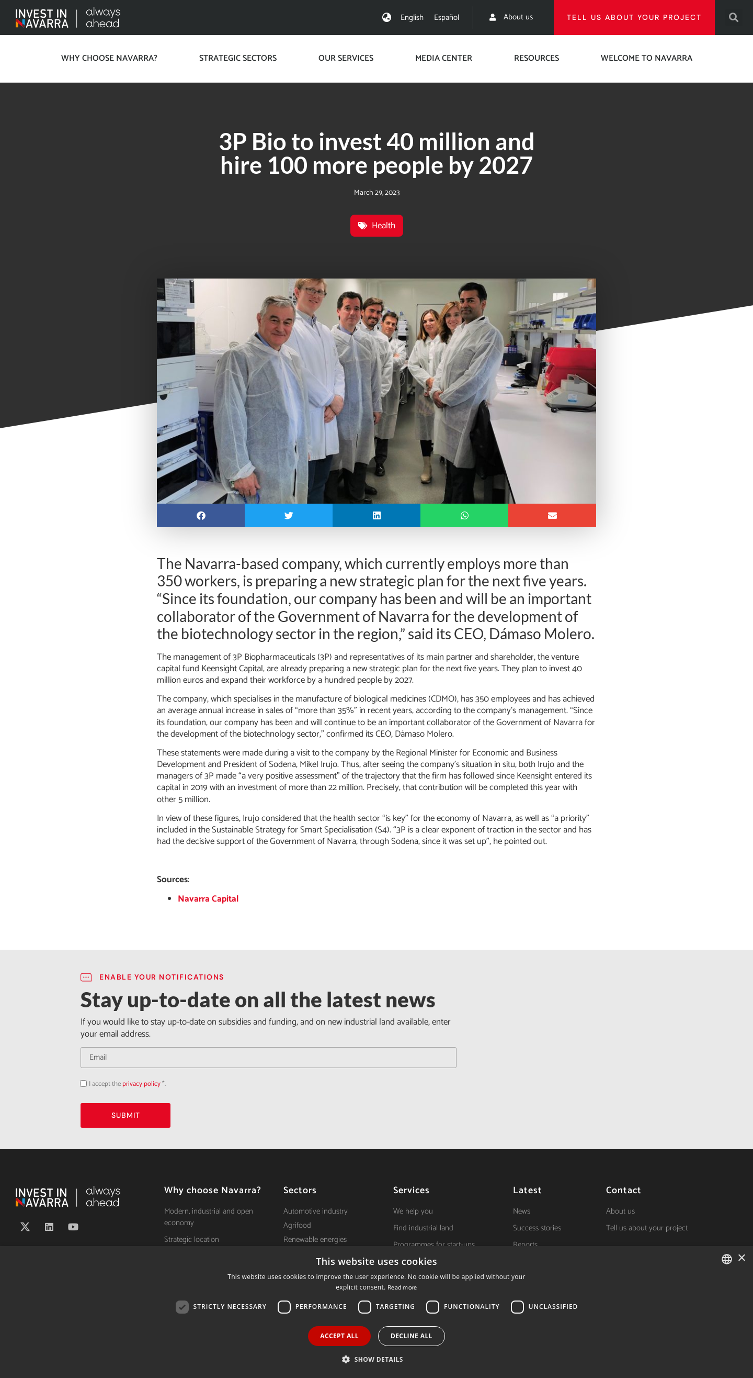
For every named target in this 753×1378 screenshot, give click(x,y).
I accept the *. (127, 1084)
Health (383, 225)
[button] (734, 17)
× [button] (741, 1258)
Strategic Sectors (238, 58)
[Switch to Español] (446, 17)
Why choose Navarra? (109, 58)
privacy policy (141, 1084)
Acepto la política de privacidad (80, 1083)
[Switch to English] (412, 17)
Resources (536, 58)
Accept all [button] (339, 1335)
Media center (443, 58)
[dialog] (376, 1312)
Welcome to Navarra (646, 58)
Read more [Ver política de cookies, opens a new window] (402, 1288)
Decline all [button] (411, 1335)
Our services (345, 58)
